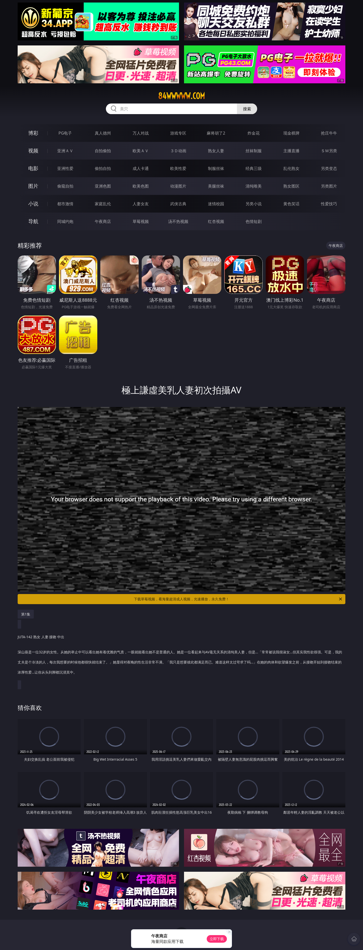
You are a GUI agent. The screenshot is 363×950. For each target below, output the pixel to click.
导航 (33, 221)
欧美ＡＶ (141, 150)
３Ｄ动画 (178, 150)
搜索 (247, 109)
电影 (33, 168)
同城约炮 (65, 221)
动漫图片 (178, 186)
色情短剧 (254, 221)
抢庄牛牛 (329, 133)
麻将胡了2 (216, 133)
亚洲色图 (103, 186)
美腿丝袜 (216, 186)
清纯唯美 (254, 186)
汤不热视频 (178, 221)
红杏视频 (216, 221)
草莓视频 (141, 221)
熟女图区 (291, 186)
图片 (33, 186)
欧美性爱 (178, 168)
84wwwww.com (181, 96)
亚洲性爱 (65, 168)
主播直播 (291, 150)
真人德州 (103, 133)
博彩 (33, 133)
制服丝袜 (216, 168)
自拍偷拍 (103, 150)
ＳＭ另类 (329, 150)
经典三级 (254, 168)
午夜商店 (103, 221)
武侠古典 (178, 204)
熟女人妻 (216, 150)
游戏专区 (178, 133)
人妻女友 (141, 204)
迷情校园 (216, 204)
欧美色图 (141, 186)
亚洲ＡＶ (65, 150)
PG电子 (65, 133)
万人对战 (141, 133)
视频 (33, 150)
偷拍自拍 (103, 168)
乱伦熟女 (291, 168)
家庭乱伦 (103, 204)
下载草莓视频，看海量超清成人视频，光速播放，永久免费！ (238, 599)
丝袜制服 (254, 150)
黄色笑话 (291, 204)
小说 (33, 203)
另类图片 (329, 186)
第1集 (25, 614)
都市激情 (65, 204)
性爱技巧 (329, 204)
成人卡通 (141, 168)
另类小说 (254, 204)
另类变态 (329, 168)
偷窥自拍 (65, 186)
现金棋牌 (291, 133)
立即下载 (217, 938)
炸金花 (254, 133)
